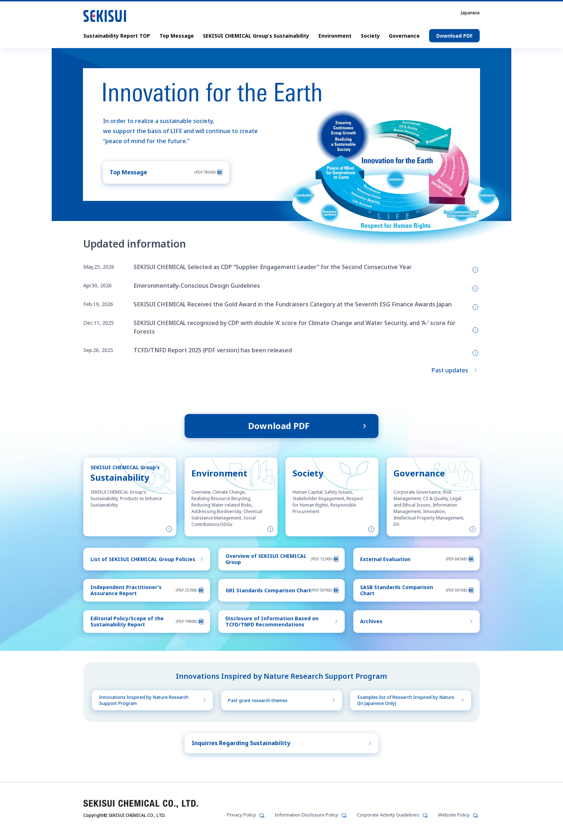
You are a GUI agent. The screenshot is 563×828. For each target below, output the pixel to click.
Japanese (470, 13)
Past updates (450, 368)
